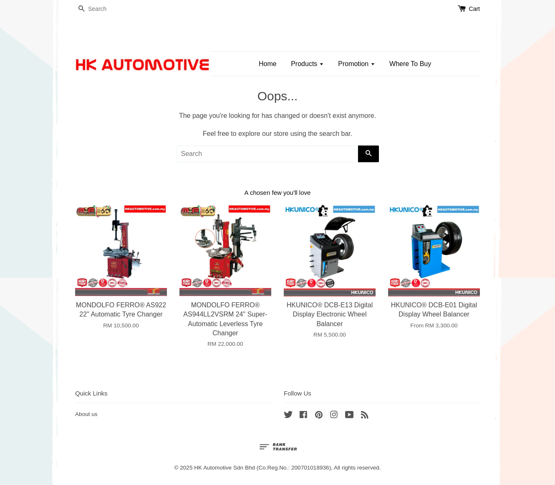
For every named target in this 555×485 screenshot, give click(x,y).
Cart (474, 8)
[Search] (100, 9)
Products (307, 63)
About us (86, 414)
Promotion (356, 63)
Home (268, 63)
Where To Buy (410, 63)
